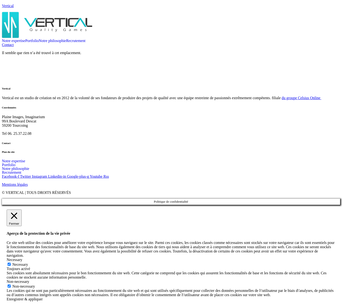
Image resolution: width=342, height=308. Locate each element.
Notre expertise (13, 41)
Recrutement (76, 41)
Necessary (20, 264)
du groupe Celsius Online (301, 98)
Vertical (8, 6)
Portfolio (32, 41)
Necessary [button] (14, 260)
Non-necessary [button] (18, 282)
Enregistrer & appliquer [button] (25, 299)
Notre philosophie (52, 41)
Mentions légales (15, 184)
